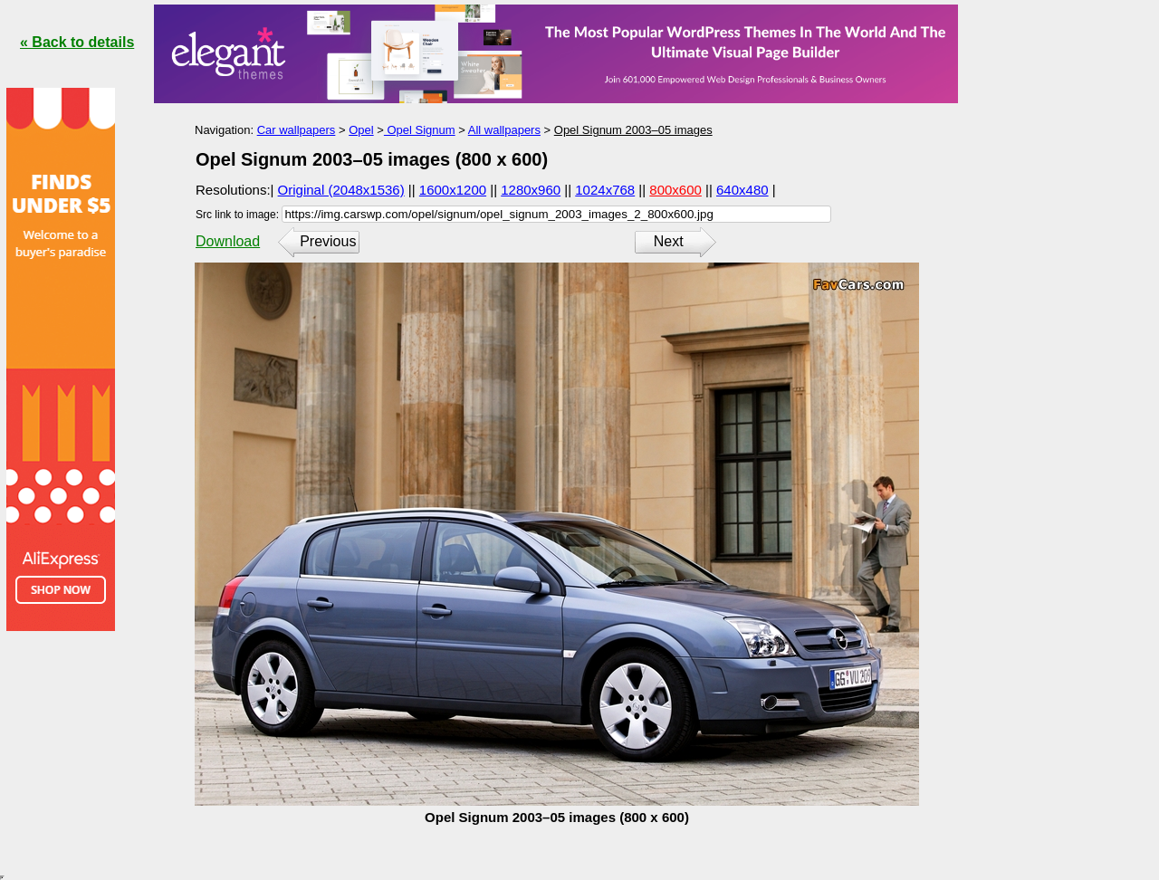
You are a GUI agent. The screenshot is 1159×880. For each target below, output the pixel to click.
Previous (328, 241)
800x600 (675, 189)
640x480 (742, 189)
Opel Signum (419, 130)
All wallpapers (504, 130)
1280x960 (530, 189)
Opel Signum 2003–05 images (633, 130)
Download (228, 241)
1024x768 (605, 189)
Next (669, 241)
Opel (361, 130)
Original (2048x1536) (341, 189)
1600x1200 (452, 189)
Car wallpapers (296, 130)
